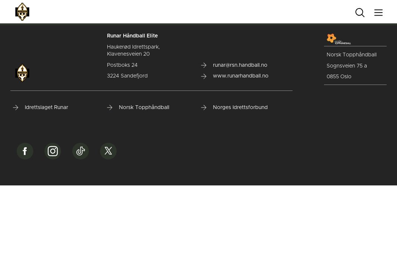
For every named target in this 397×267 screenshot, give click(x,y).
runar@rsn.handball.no (234, 65)
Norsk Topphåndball (138, 107)
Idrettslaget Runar (40, 107)
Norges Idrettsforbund (234, 107)
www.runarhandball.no (234, 76)
